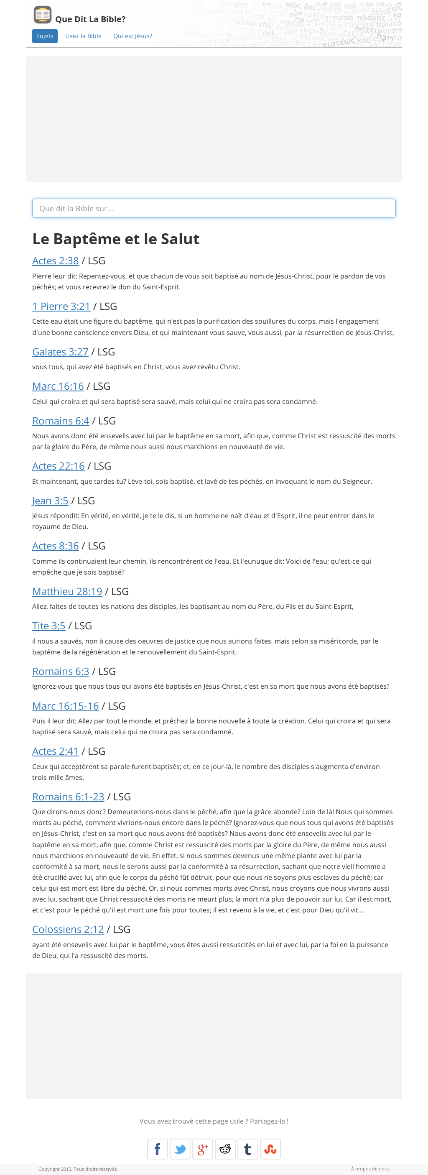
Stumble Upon (270, 1149)
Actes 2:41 (55, 751)
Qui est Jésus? (132, 36)
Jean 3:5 (50, 500)
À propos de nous (370, 1168)
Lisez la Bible (83, 36)
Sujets (45, 36)
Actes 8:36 (55, 545)
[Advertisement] (214, 119)
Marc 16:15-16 (65, 706)
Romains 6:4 (60, 420)
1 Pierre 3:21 (61, 306)
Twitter (180, 1149)
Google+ (202, 1149)
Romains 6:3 (60, 671)
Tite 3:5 (49, 625)
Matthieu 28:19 (67, 591)
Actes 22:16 (58, 466)
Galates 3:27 (60, 351)
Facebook (157, 1149)
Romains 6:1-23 (68, 796)
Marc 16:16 (58, 386)
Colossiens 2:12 (68, 929)
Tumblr (247, 1149)
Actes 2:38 (55, 260)
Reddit (225, 1149)
